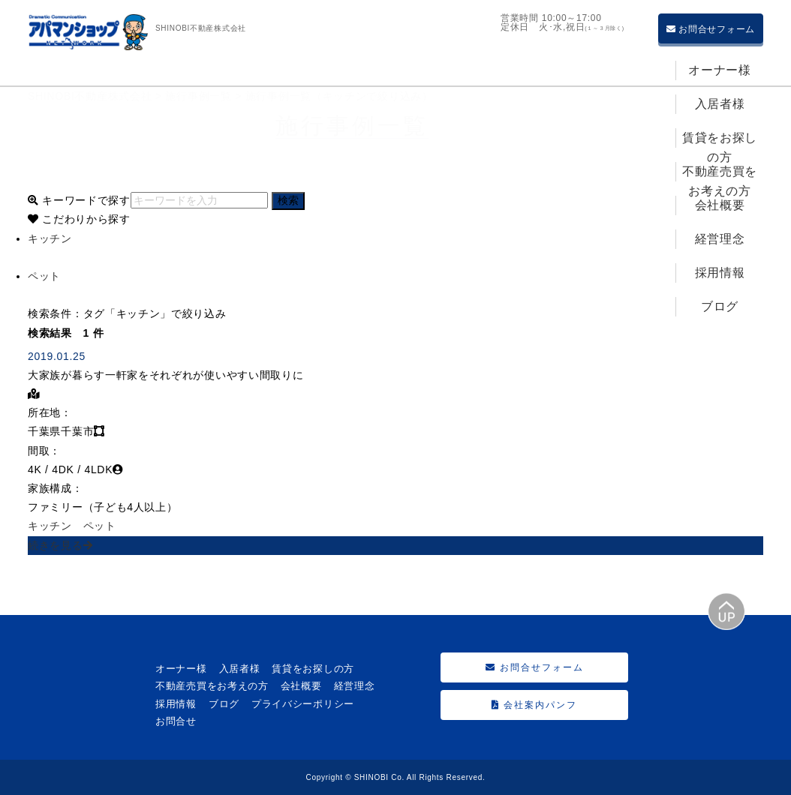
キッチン (50, 526)
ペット (99, 526)
